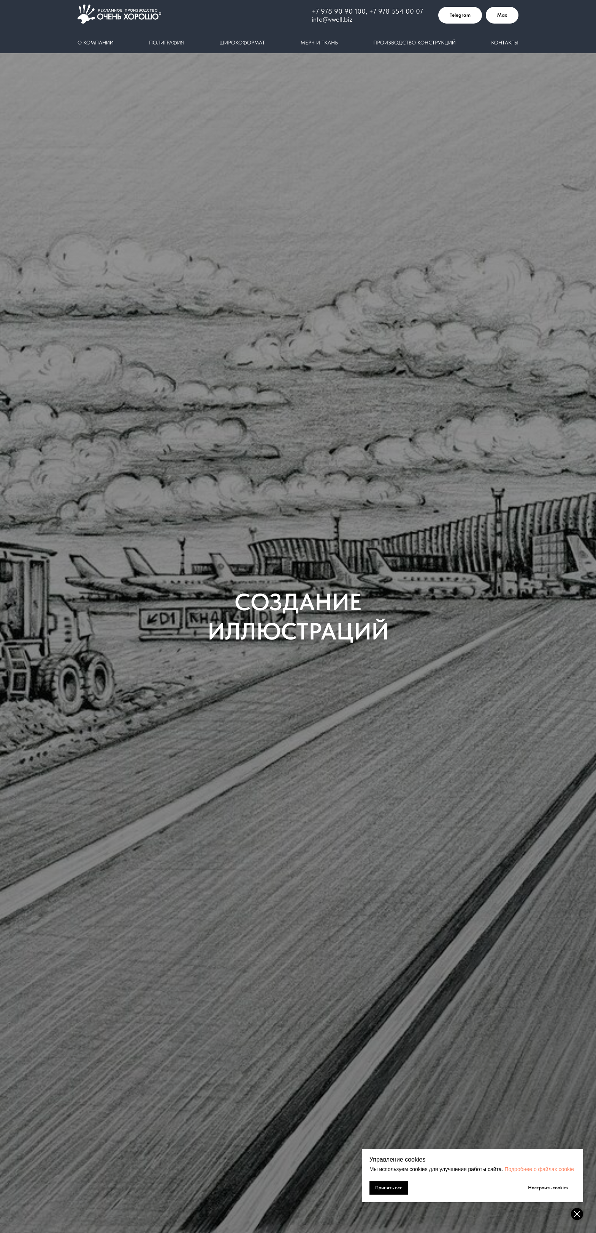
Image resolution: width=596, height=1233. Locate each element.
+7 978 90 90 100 (339, 11)
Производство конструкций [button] (414, 43)
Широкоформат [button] (242, 43)
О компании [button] (96, 43)
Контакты (504, 43)
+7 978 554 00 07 (396, 11)
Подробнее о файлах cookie (539, 1169)
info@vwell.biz (332, 19)
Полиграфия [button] (166, 43)
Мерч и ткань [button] (319, 43)
